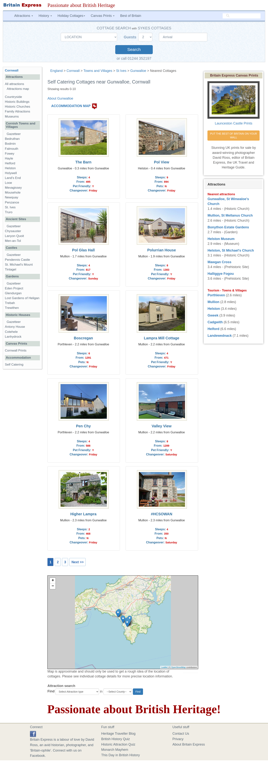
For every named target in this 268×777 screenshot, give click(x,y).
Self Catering (14, 364)
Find (51, 691)
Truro (8, 212)
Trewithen (12, 308)
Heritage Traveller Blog (118, 733)
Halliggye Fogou (220, 274)
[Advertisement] (22, 430)
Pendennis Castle (17, 259)
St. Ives (10, 207)
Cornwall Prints (15, 350)
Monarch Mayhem (114, 750)
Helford (10, 163)
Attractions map (18, 89)
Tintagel (10, 269)
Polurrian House (161, 250)
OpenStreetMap (178, 667)
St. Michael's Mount (19, 264)
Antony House (15, 327)
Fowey (9, 153)
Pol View (161, 162)
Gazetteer (14, 134)
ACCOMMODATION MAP (71, 106)
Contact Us (180, 733)
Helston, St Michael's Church (230, 250)
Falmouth (11, 148)
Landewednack (219, 335)
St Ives (121, 71)
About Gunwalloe (60, 98)
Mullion (213, 302)
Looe (8, 183)
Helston (10, 168)
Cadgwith (215, 322)
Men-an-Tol (13, 241)
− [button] (53, 586)
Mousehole (13, 192)
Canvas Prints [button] (103, 16)
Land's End (13, 178)
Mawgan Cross (219, 262)
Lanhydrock (13, 336)
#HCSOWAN (161, 514)
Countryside (13, 97)
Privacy (177, 739)
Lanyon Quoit (14, 236)
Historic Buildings (17, 102)
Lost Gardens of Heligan (22, 298)
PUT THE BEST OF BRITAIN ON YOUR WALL (234, 135)
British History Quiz (115, 739)
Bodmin (10, 143)
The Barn (83, 162)
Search (134, 49)
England (56, 71)
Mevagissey (13, 187)
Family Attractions (17, 111)
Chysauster (13, 231)
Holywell (11, 173)
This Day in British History (120, 755)
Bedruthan (12, 139)
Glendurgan (13, 293)
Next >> (77, 562)
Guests (130, 37)
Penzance (12, 202)
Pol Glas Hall (83, 250)
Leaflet (164, 667)
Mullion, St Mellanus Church (230, 215)
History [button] (45, 16)
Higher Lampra (83, 514)
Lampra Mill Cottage (161, 338)
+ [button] (53, 580)
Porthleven (216, 295)
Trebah (10, 303)
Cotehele (11, 332)
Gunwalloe (138, 71)
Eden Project (14, 288)
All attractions (14, 84)
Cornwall (73, 71)
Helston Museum (220, 239)
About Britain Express (188, 744)
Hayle (9, 158)
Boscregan (83, 338)
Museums (12, 116)
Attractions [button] (23, 16)
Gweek (212, 315)
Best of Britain (130, 16)
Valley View (161, 426)
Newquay (11, 197)
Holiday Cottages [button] (71, 16)
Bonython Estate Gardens (228, 227)
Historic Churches (17, 106)
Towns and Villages (97, 71)
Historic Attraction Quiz (118, 744)
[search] (242, 16)
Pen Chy (83, 426)
